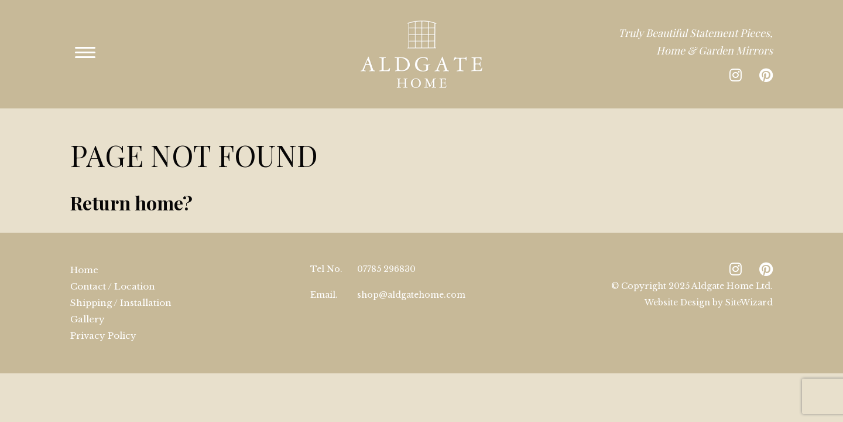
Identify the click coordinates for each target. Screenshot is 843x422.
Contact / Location (112, 268)
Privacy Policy (103, 318)
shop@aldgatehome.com (411, 277)
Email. (324, 277)
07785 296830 (386, 251)
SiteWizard (749, 285)
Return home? (131, 185)
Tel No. (326, 251)
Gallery (87, 301)
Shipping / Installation (121, 285)
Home (84, 252)
